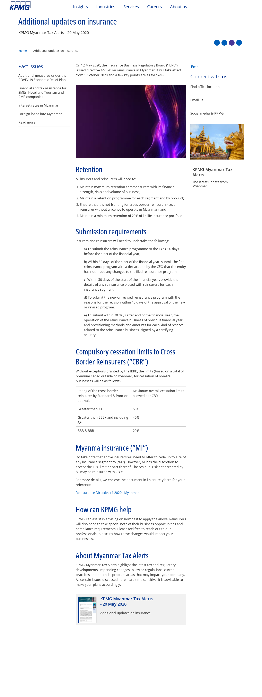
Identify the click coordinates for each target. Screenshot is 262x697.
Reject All (199, 685)
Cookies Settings (170, 685)
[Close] (255, 684)
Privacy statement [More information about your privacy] (85, 690)
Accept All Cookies (229, 685)
